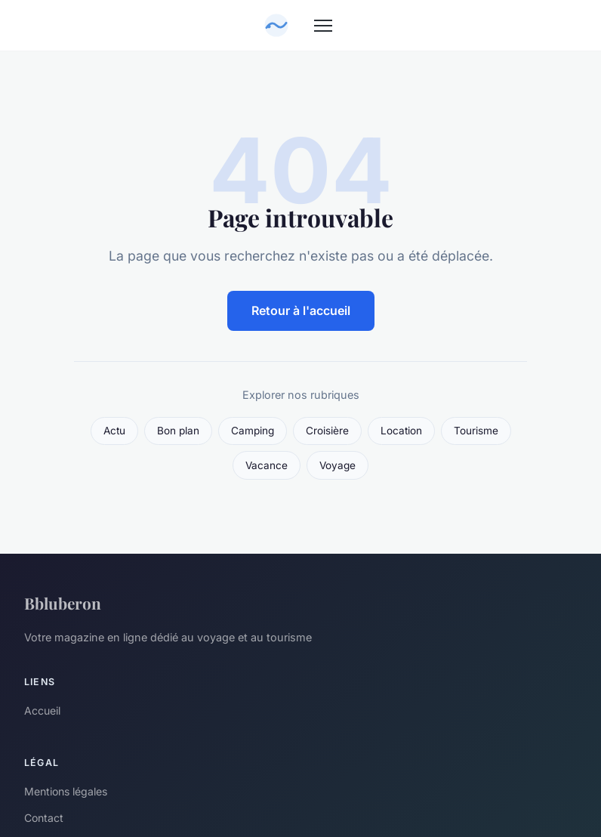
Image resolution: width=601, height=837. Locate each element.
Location (401, 431)
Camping (252, 431)
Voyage (337, 465)
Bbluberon (62, 602)
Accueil (42, 710)
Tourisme (476, 431)
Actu (114, 431)
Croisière (327, 431)
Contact (43, 817)
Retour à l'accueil (300, 310)
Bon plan (178, 431)
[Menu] (323, 26)
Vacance (266, 465)
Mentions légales (65, 791)
